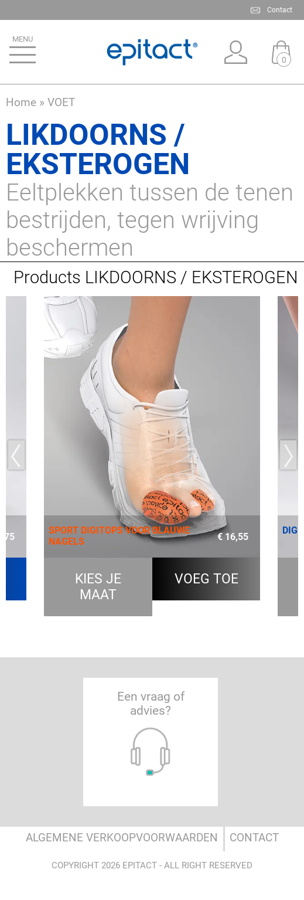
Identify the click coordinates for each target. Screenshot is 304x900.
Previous (16, 455)
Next (288, 455)
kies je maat (98, 587)
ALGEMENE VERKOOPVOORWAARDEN (122, 837)
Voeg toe (206, 579)
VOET (61, 102)
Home (21, 102)
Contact (279, 10)
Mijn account (235, 52)
